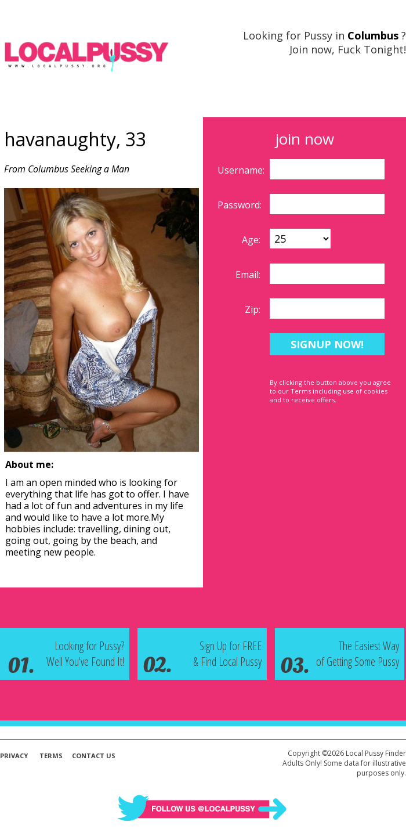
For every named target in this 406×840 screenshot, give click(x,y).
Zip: (254, 309)
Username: (242, 170)
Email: (249, 274)
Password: (240, 205)
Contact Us (93, 755)
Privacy (14, 755)
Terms (51, 755)
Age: (252, 239)
